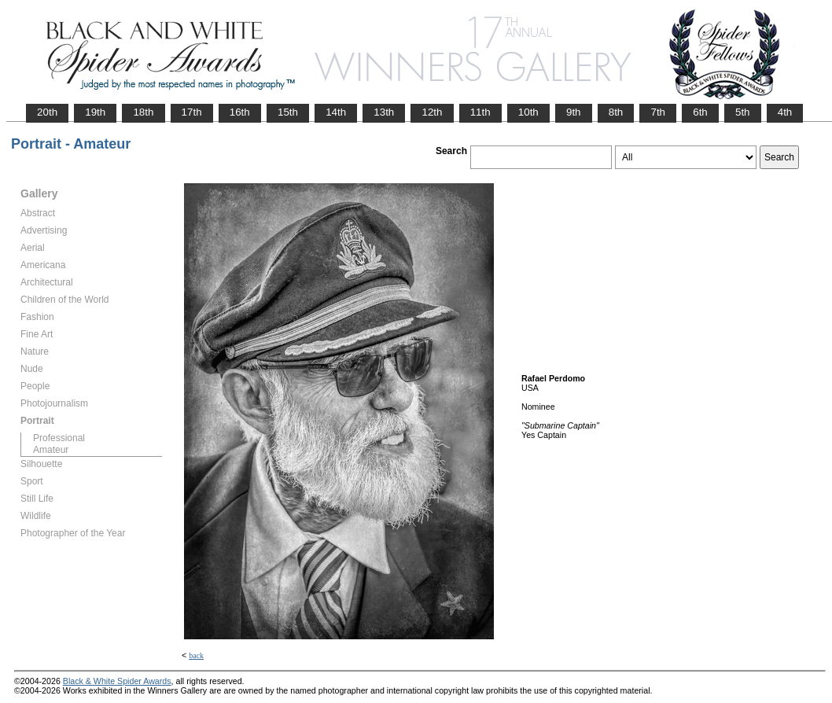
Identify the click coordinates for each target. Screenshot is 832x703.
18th (143, 112)
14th (336, 112)
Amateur (50, 449)
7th (658, 112)
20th (47, 112)
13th (384, 112)
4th (785, 112)
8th (616, 112)
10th (528, 112)
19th (95, 112)
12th (432, 112)
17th (192, 112)
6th (700, 112)
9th (574, 112)
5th (743, 112)
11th (480, 112)
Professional (59, 438)
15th (288, 112)
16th (240, 112)
